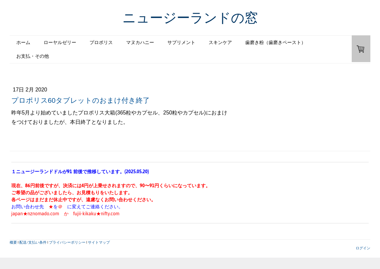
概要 (13, 242)
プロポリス (101, 42)
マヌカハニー (140, 42)
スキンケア (220, 42)
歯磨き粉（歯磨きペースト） (275, 42)
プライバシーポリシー (67, 242)
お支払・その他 (32, 56)
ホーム (23, 42)
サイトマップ (99, 242)
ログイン (363, 247)
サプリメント (181, 42)
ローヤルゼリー (60, 42)
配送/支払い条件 (33, 242)
